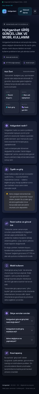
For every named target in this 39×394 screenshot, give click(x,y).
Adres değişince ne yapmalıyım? (19, 339)
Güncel (8, 5)
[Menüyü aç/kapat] (35, 11)
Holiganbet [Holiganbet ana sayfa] (9, 11)
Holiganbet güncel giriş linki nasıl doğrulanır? (19, 320)
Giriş (3, 5)
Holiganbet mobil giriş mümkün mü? (19, 330)
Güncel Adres (24, 11)
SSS (11, 5)
